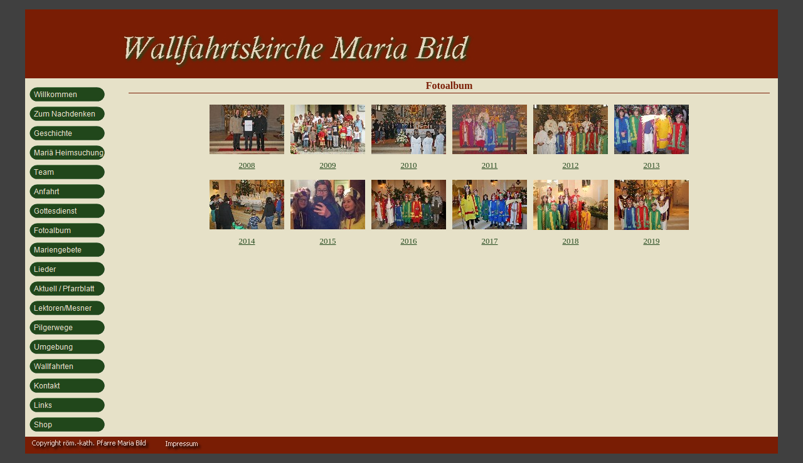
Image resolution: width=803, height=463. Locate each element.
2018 (571, 241)
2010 (409, 165)
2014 (247, 241)
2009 (328, 165)
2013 (652, 165)
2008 (247, 165)
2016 (409, 241)
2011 (490, 165)
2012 (571, 165)
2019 (652, 241)
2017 (490, 241)
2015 (328, 241)
